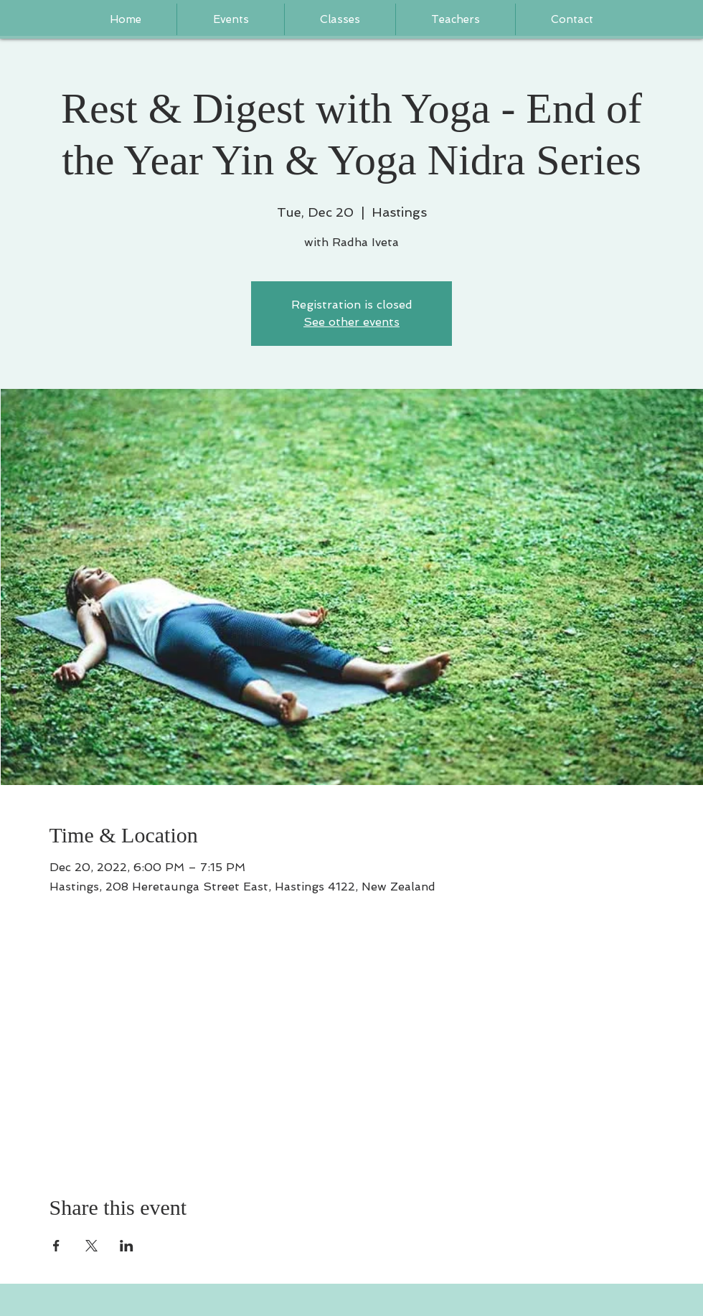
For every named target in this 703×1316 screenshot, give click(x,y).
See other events (351, 322)
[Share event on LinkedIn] (126, 1245)
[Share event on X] (91, 1245)
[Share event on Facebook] (56, 1245)
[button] (455, 19)
